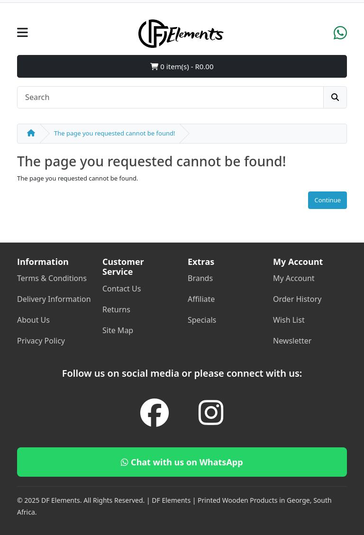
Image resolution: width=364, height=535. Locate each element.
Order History (297, 299)
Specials (202, 320)
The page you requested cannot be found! (114, 133)
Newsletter (292, 341)
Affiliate (201, 299)
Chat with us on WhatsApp (182, 462)
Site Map (117, 330)
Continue (327, 200)
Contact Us (121, 288)
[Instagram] (211, 412)
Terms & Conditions (52, 278)
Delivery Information (54, 299)
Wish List (289, 320)
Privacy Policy (41, 341)
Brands (200, 278)
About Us (33, 320)
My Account (294, 278)
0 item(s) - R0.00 (181, 66)
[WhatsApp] (340, 36)
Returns (116, 309)
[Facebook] (154, 412)
